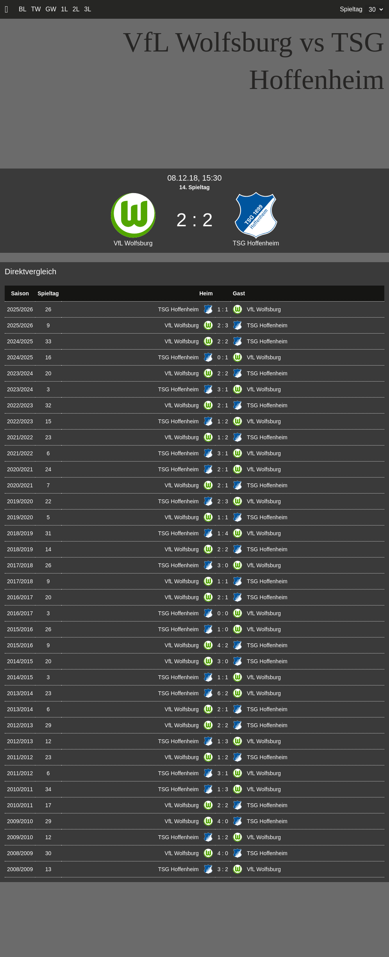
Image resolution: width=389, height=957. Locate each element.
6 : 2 (223, 693)
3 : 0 (223, 565)
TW (36, 9)
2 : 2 (223, 341)
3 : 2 (223, 869)
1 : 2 (223, 421)
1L (64, 9)
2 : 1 (223, 405)
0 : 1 (223, 357)
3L (87, 9)
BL (23, 9)
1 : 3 (223, 741)
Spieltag (351, 9)
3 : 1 (223, 389)
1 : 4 (223, 533)
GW (50, 9)
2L (76, 9)
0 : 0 (223, 613)
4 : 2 (223, 645)
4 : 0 (223, 821)
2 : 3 (223, 325)
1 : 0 (223, 629)
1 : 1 (223, 309)
